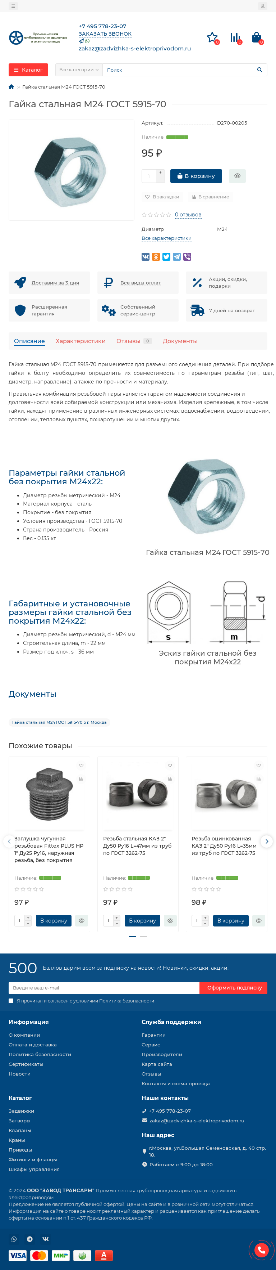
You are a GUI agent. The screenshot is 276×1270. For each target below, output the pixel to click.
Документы (180, 341)
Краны (17, 1140)
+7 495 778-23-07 (170, 1111)
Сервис (151, 1044)
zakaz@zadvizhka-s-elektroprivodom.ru (197, 1120)
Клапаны (20, 1130)
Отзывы (134, 341)
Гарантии (154, 1035)
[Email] (104, 988)
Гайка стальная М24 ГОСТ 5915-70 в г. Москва (59, 722)
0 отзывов (188, 214)
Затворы (20, 1120)
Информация (29, 1022)
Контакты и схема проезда (176, 1083)
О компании (24, 1035)
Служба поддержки (171, 1022)
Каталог (20, 1098)
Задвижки (21, 1111)
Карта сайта (157, 1064)
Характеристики (81, 341)
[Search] (184, 69)
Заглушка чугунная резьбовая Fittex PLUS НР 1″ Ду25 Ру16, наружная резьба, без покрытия (48, 849)
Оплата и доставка (33, 1044)
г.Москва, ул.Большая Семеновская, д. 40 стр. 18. (207, 1151)
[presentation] (9, 841)
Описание (29, 341)
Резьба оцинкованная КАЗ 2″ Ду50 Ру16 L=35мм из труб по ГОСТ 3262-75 (224, 845)
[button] (132, 936)
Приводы (20, 1150)
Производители (162, 1054)
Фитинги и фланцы (33, 1159)
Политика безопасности (40, 1054)
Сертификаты (26, 1064)
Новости (20, 1074)
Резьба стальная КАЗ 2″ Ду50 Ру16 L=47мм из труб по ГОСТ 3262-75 (137, 845)
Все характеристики (167, 238)
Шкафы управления (34, 1169)
